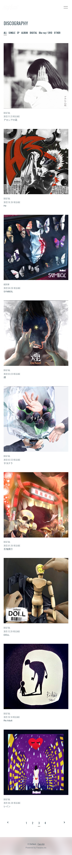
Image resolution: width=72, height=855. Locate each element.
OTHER (57, 32)
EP (18, 32)
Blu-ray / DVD (45, 32)
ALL (5, 32)
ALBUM (24, 32)
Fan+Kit (41, 844)
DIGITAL (33, 32)
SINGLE (12, 32)
